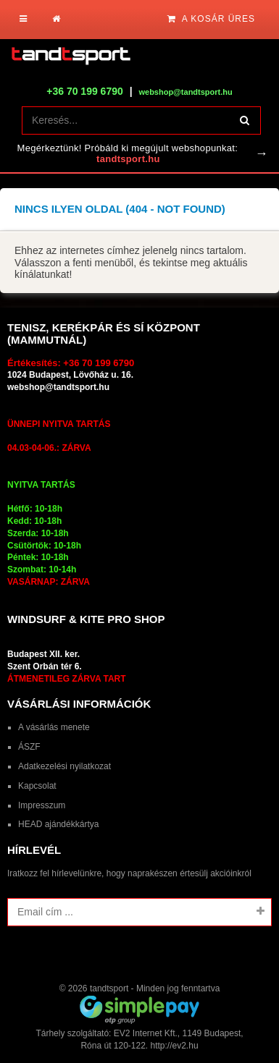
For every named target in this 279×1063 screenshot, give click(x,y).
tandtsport (109, 988)
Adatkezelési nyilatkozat (64, 766)
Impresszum (41, 805)
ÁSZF (29, 747)
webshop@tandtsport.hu (58, 387)
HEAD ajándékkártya (58, 824)
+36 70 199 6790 (84, 91)
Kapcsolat (37, 786)
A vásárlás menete (54, 727)
